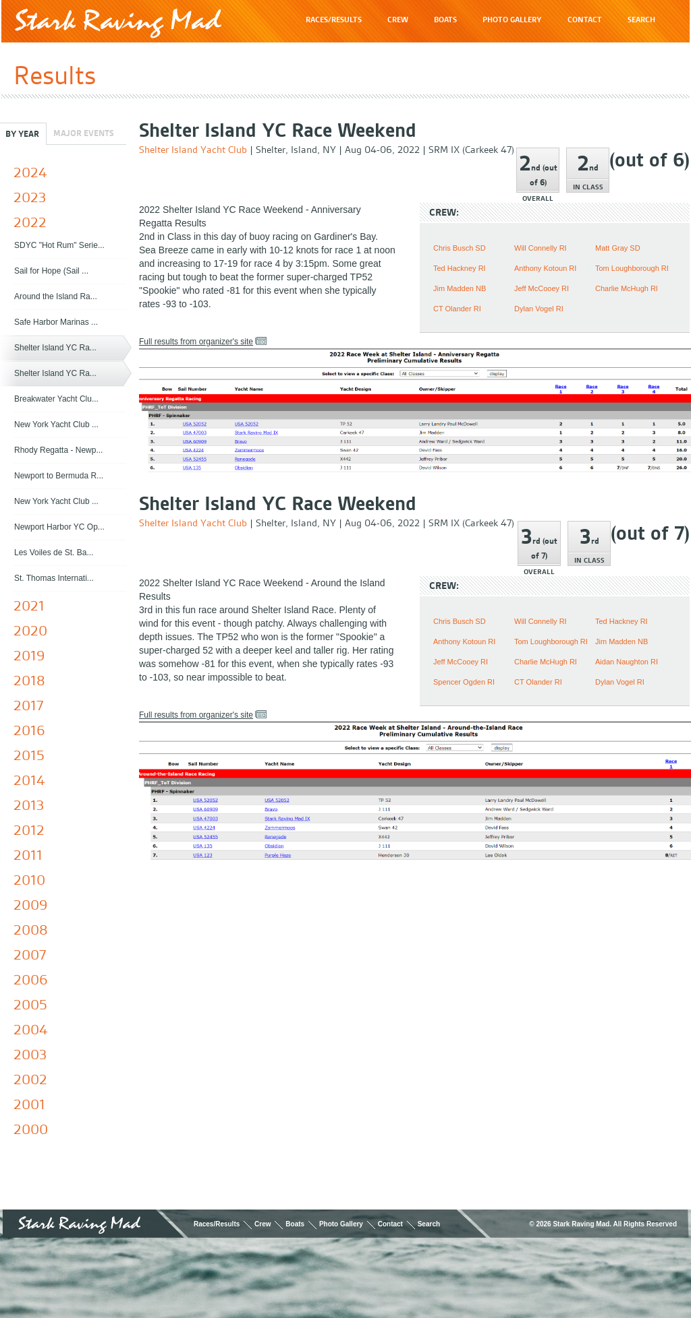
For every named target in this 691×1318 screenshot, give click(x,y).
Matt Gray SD (617, 248)
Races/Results (217, 1224)
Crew (262, 1224)
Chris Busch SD (459, 248)
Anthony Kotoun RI (545, 268)
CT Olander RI (457, 309)
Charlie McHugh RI (626, 288)
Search (429, 1224)
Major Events (83, 133)
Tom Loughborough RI (632, 268)
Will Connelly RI (540, 248)
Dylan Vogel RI (538, 309)
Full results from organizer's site (196, 341)
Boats (294, 1224)
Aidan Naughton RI (626, 662)
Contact (390, 1224)
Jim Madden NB (459, 288)
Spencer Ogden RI (464, 682)
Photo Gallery (341, 1224)
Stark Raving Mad (118, 23)
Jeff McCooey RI (541, 288)
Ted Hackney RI (459, 268)
